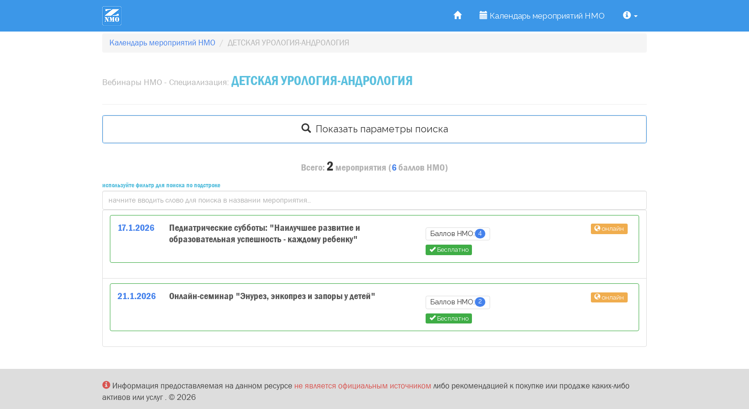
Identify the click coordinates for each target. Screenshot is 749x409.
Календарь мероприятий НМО (542, 16)
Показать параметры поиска (374, 129)
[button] (630, 15)
